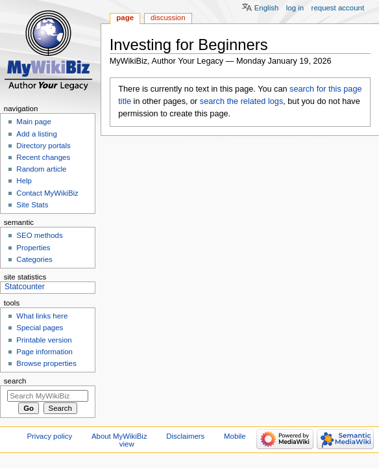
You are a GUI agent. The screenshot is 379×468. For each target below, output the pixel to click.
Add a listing (36, 134)
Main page (33, 121)
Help (24, 181)
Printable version (43, 340)
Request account (338, 8)
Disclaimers (185, 436)
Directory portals (43, 146)
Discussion (168, 17)
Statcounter (25, 286)
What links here (41, 316)
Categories (34, 259)
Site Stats (32, 205)
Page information (44, 352)
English (266, 8)
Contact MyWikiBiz (47, 193)
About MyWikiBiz (119, 436)
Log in (295, 8)
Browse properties (46, 363)
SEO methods (39, 235)
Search (15, 381)
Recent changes (43, 157)
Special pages (39, 328)
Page (125, 17)
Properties (33, 248)
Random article (41, 169)
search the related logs (241, 101)
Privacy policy (49, 436)
